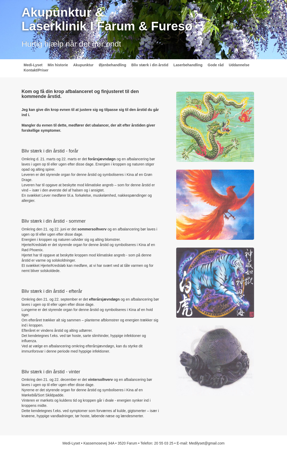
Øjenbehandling (112, 65)
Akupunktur (83, 65)
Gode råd (215, 65)
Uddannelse (239, 65)
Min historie (58, 65)
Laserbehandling (187, 65)
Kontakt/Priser (36, 70)
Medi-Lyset (33, 65)
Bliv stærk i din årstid (149, 65)
